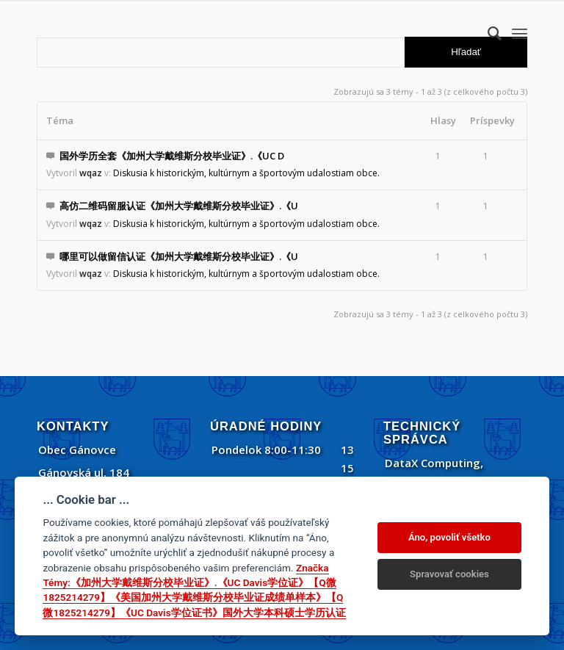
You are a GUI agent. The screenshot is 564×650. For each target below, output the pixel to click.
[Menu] (519, 33)
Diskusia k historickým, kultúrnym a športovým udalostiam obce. (246, 173)
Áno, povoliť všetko (449, 537)
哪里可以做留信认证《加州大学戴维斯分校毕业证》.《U (178, 256)
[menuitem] (487, 33)
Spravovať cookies (449, 573)
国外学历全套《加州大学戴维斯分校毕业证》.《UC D (171, 155)
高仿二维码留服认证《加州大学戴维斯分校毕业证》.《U (178, 205)
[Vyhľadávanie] (487, 33)
